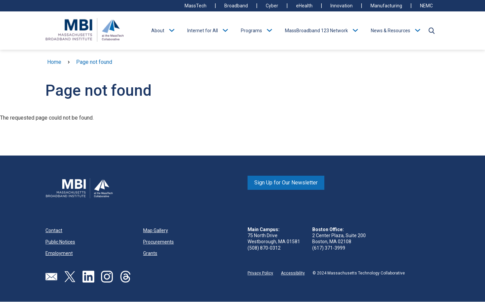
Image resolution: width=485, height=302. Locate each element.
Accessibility (293, 273)
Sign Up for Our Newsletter (286, 182)
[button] (431, 30)
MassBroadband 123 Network (316, 30)
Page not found (94, 62)
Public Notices (60, 242)
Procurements (158, 242)
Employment (59, 253)
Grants (150, 253)
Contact (53, 230)
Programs (251, 30)
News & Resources (390, 30)
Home (54, 62)
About (157, 30)
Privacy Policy (260, 273)
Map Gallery (155, 230)
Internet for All (202, 30)
